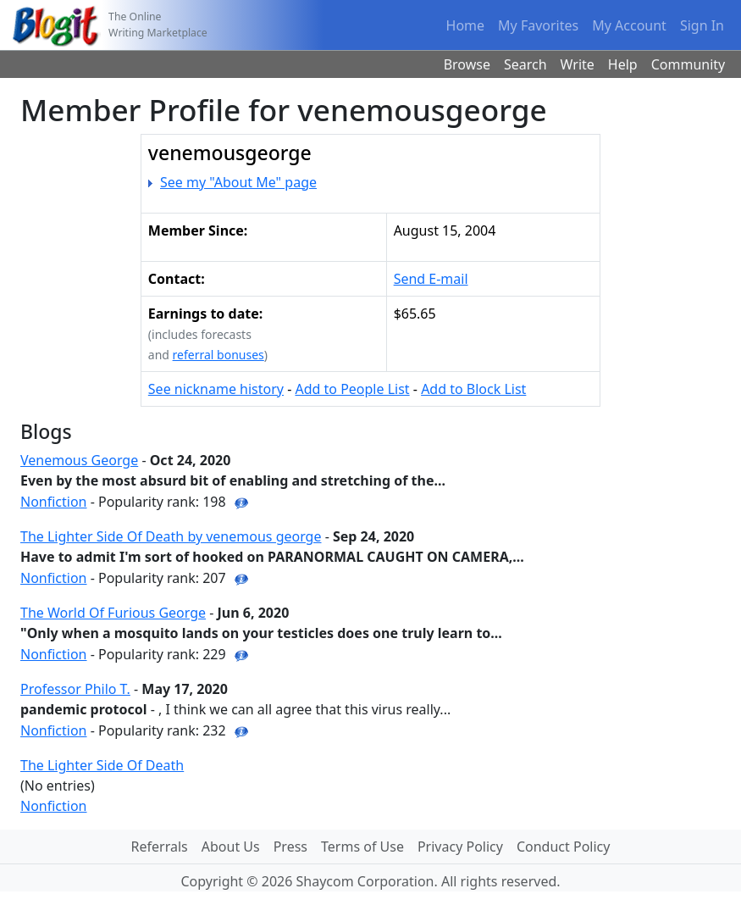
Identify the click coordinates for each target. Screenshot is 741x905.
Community (688, 64)
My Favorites (538, 25)
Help (623, 64)
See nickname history (216, 389)
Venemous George (79, 460)
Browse (467, 64)
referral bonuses (218, 355)
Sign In (702, 25)
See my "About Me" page (238, 182)
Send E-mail (431, 278)
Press (290, 846)
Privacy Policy (460, 846)
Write (577, 64)
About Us (231, 846)
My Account (629, 25)
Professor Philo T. (75, 689)
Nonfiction (53, 501)
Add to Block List (473, 389)
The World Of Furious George (113, 612)
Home (465, 25)
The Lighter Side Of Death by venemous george (171, 536)
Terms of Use (362, 846)
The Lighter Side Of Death (102, 765)
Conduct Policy (563, 846)
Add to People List (352, 389)
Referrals (159, 846)
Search (525, 64)
